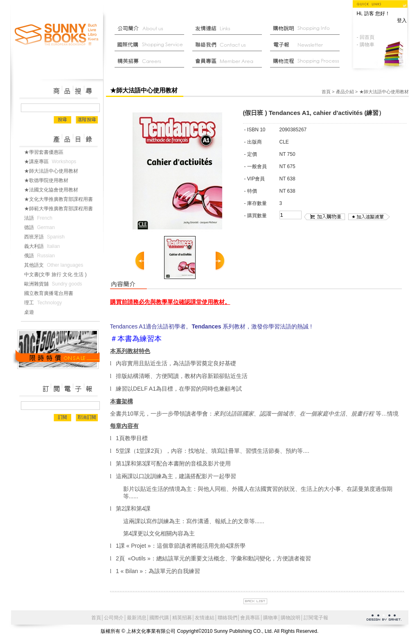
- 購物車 (365, 44)
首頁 (326, 91)
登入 (402, 20)
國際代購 (151, 45)
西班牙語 (46, 237)
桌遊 (32, 312)
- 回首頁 (365, 37)
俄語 (41, 256)
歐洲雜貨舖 (55, 284)
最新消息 (307, 61)
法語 (40, 218)
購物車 (270, 618)
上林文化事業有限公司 (57, 35)
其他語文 (55, 265)
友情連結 (229, 28)
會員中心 (229, 61)
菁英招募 (151, 61)
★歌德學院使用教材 (49, 180)
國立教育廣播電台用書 (52, 293)
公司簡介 (151, 28)
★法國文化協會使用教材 (54, 190)
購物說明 (307, 28)
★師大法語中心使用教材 (54, 171)
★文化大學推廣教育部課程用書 (61, 199)
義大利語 (43, 246)
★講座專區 (52, 161)
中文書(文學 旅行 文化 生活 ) (58, 274)
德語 (41, 227)
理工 (44, 303)
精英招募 (182, 618)
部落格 (307, 45)
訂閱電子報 (316, 618)
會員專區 (250, 618)
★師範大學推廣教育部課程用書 (61, 208)
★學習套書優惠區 (47, 152)
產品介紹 (345, 91)
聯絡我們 (229, 45)
